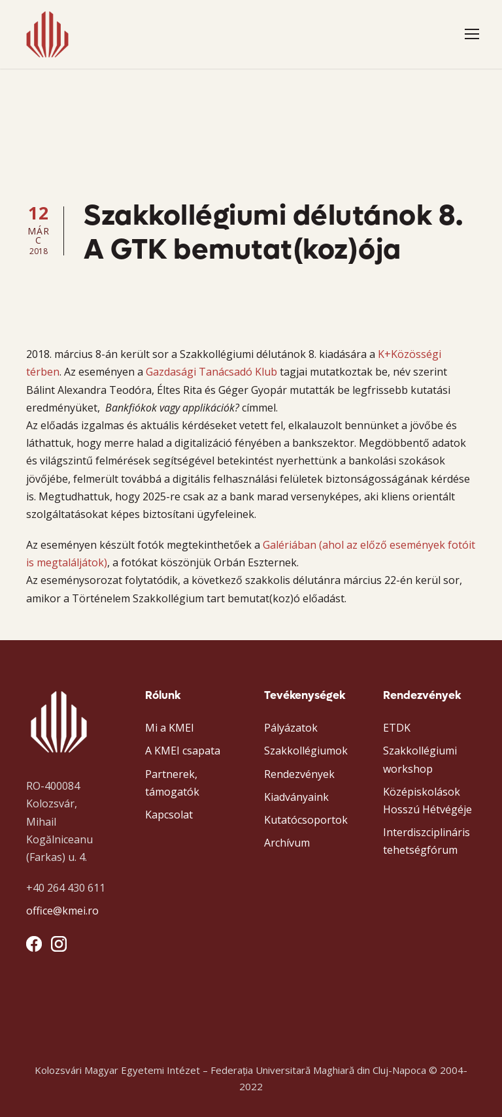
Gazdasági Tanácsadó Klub (211, 371)
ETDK (396, 727)
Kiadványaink (296, 797)
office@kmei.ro (62, 910)
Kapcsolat (169, 814)
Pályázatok (291, 727)
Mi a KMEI (169, 727)
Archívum (287, 842)
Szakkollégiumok (306, 750)
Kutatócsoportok (306, 820)
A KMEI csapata (182, 750)
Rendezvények (299, 774)
